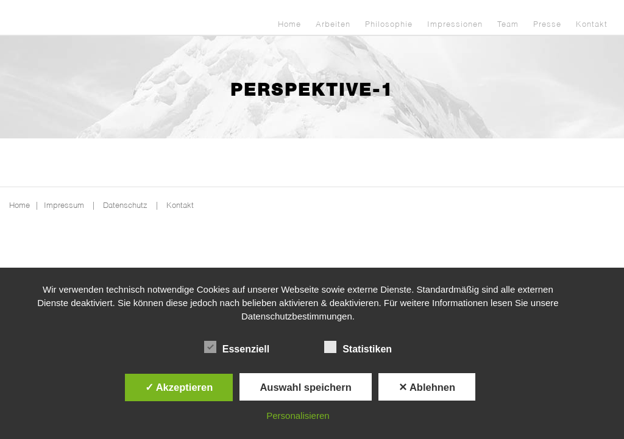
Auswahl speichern (305, 387)
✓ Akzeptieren (179, 387)
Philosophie (389, 25)
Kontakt (592, 25)
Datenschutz (125, 206)
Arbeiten (333, 25)
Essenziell (236, 347)
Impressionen (455, 25)
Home (289, 25)
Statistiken (358, 347)
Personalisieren (297, 415)
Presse (547, 25)
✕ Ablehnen (427, 387)
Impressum (64, 206)
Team (508, 25)
